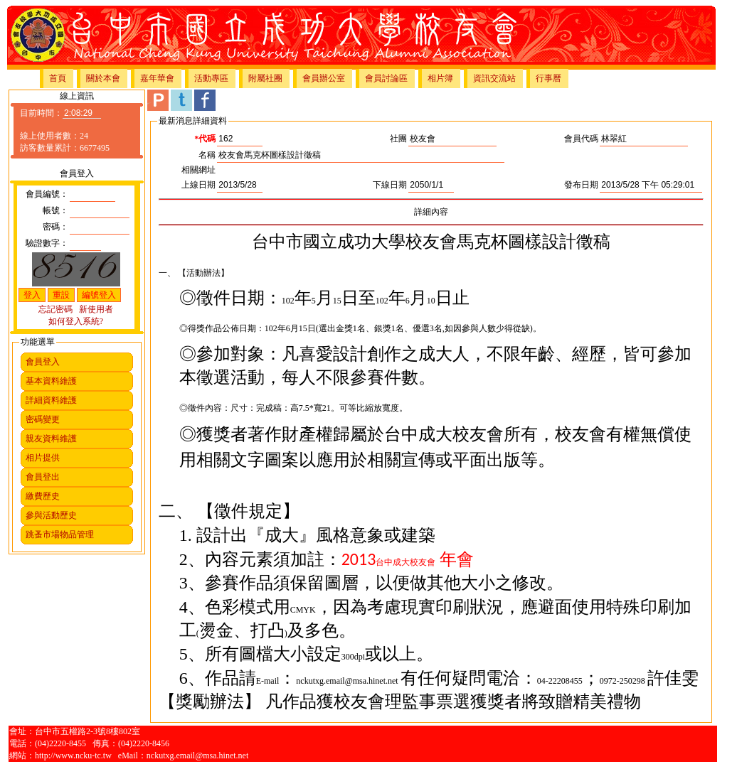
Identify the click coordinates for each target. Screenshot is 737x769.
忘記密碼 (55, 309)
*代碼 (205, 139)
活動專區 (211, 78)
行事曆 (548, 78)
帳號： (55, 210)
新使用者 (96, 309)
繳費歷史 (43, 496)
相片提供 (43, 458)
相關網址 (198, 170)
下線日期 (390, 185)
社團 (398, 139)
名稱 (207, 155)
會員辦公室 (323, 78)
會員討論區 (386, 78)
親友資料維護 (51, 438)
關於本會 (103, 78)
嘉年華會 (157, 78)
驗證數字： (47, 243)
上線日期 (198, 185)
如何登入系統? (75, 321)
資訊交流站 (494, 78)
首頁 (57, 78)
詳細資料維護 (51, 400)
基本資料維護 (51, 381)
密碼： (55, 227)
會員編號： (47, 194)
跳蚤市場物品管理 (60, 534)
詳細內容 (431, 212)
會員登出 (43, 477)
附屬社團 (265, 78)
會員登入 (43, 362)
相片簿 (440, 78)
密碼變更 (43, 419)
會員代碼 (581, 139)
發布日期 (581, 185)
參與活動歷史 (51, 515)
